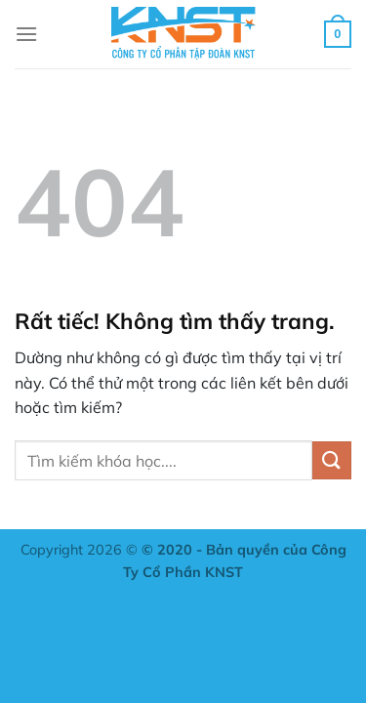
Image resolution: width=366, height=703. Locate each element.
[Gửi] (331, 460)
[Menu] (26, 34)
